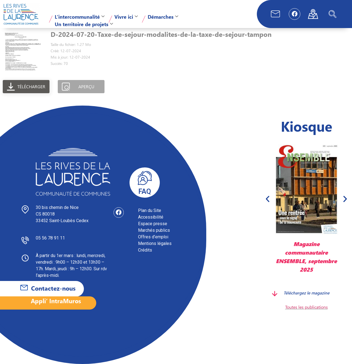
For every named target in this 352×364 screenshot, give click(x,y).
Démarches (163, 16)
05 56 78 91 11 (50, 238)
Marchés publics (154, 230)
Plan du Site (149, 210)
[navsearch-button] (332, 14)
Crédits (145, 250)
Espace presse (152, 223)
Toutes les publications (306, 307)
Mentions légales (155, 243)
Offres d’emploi (153, 236)
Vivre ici (126, 16)
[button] (267, 199)
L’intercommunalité (80, 16)
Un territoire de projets (84, 24)
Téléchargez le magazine (306, 293)
